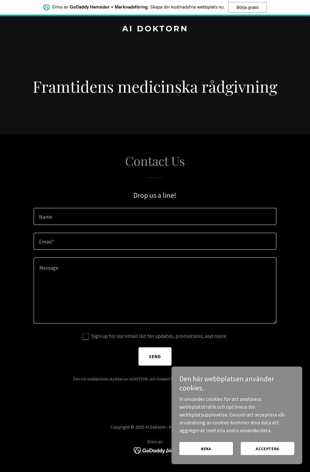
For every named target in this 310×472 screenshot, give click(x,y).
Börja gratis (247, 7)
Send (155, 356)
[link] (155, 29)
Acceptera (267, 448)
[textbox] (155, 216)
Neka (206, 448)
